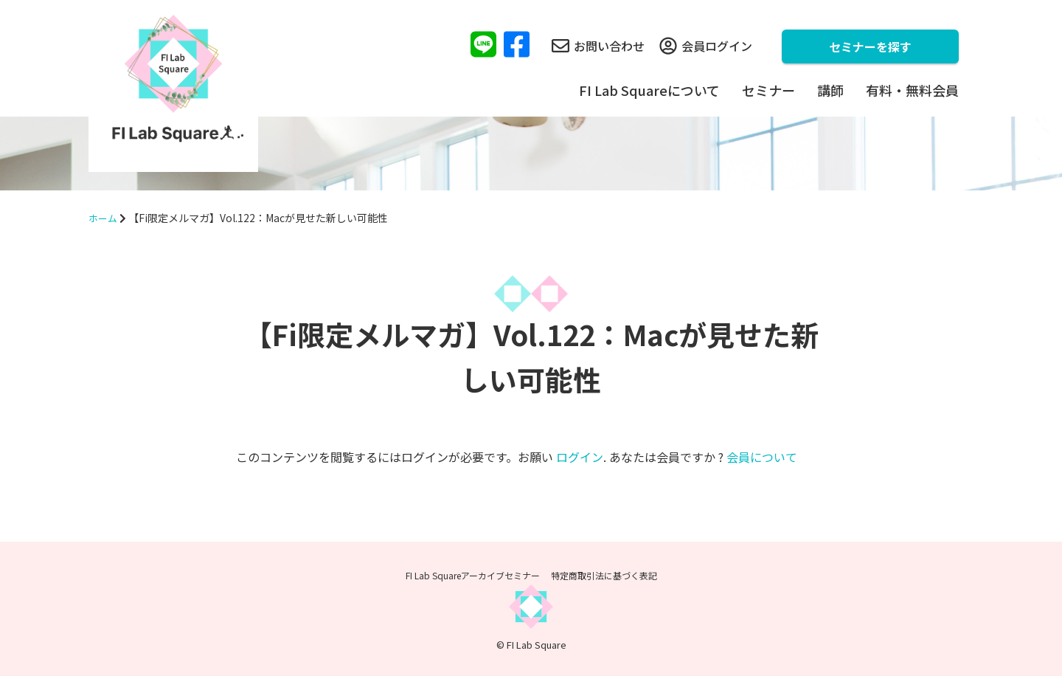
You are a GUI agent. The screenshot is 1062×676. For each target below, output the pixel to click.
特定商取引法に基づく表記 (604, 575)
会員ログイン (705, 46)
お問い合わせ (598, 46)
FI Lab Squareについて (649, 90)
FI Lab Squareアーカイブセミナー (473, 575)
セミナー (768, 90)
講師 (830, 90)
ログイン (579, 457)
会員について (761, 457)
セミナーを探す (870, 46)
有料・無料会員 (912, 90)
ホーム (103, 217)
